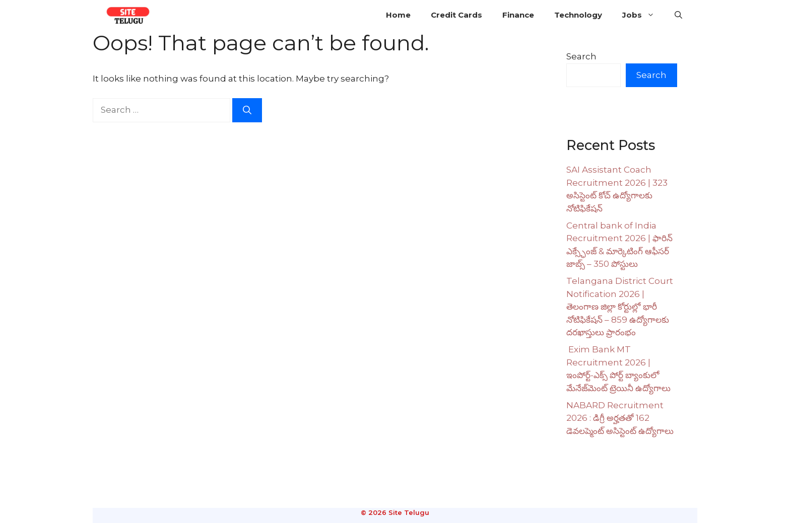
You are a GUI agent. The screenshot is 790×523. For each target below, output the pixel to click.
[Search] (247, 110)
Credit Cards (456, 15)
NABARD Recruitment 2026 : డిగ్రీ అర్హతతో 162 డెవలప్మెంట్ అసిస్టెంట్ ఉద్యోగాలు (620, 418)
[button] (678, 15)
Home (398, 15)
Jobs (643, 15)
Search (581, 56)
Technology (578, 15)
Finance (518, 15)
